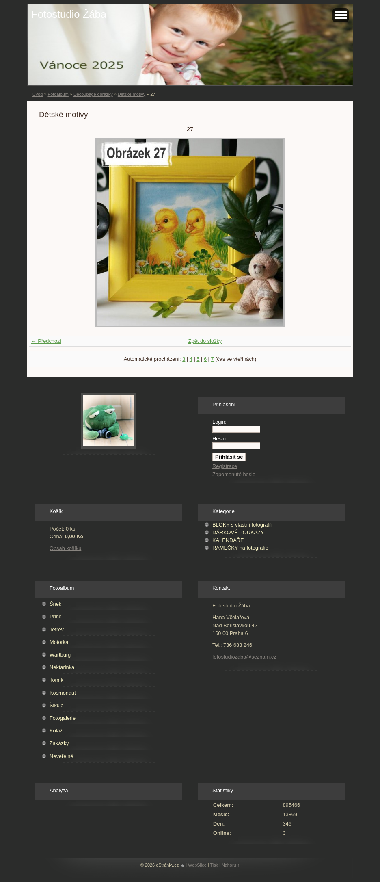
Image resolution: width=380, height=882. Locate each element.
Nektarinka (62, 667)
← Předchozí (46, 341)
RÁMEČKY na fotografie (240, 548)
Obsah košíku (65, 548)
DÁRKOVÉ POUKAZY (238, 532)
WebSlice (197, 864)
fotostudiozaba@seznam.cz (244, 657)
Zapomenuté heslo (233, 474)
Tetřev (57, 629)
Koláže (57, 731)
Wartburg (60, 655)
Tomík (56, 680)
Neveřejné (61, 756)
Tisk (214, 864)
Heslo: (219, 439)
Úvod (37, 94)
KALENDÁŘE (228, 540)
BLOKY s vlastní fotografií (242, 525)
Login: (219, 422)
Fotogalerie (63, 718)
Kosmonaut (63, 693)
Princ (55, 616)
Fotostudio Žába (68, 14)
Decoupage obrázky (93, 94)
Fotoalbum (58, 94)
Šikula (57, 705)
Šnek (55, 604)
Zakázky (59, 743)
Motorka (59, 642)
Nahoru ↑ (231, 864)
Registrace (224, 466)
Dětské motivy (131, 94)
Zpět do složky (205, 341)
